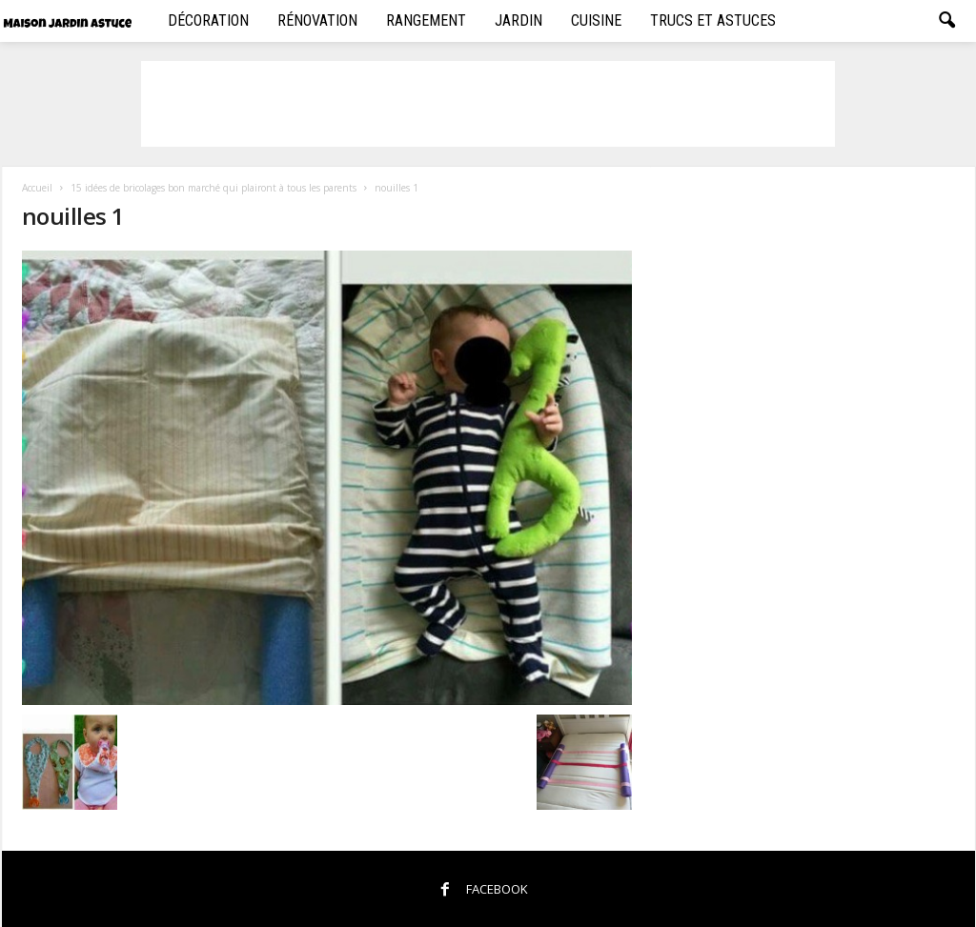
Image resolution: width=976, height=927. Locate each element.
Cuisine (596, 20)
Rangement (426, 20)
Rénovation (317, 20)
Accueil (37, 187)
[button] (946, 21)
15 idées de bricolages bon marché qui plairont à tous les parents (213, 187)
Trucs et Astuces (713, 20)
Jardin (518, 20)
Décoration (208, 20)
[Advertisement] (488, 104)
